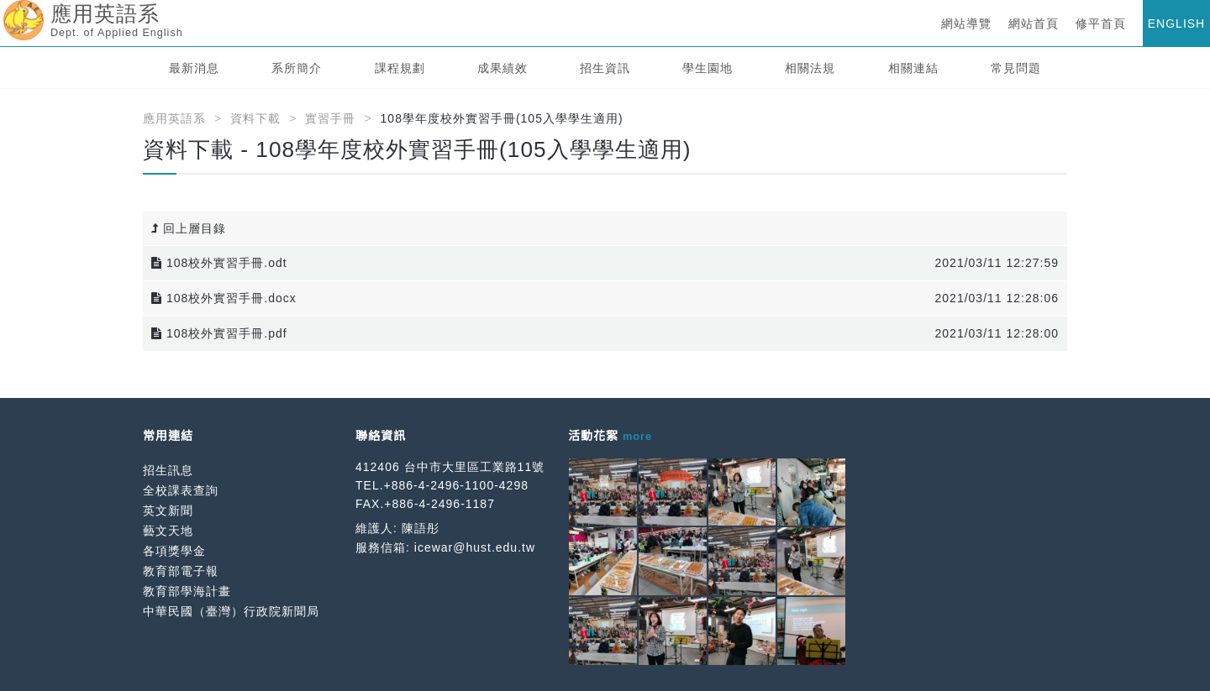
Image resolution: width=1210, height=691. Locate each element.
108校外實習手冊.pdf (219, 333)
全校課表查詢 (180, 490)
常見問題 (1016, 68)
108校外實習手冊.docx (224, 298)
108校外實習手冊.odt (219, 263)
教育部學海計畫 (187, 591)
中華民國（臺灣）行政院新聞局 (231, 611)
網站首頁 (1033, 23)
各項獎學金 (174, 551)
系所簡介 (296, 68)
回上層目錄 (188, 228)
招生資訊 (605, 68)
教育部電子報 (180, 571)
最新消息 (194, 68)
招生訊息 (168, 470)
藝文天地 (168, 530)
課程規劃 (400, 68)
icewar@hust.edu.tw (474, 547)
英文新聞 (168, 510)
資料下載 (255, 118)
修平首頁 (1101, 23)
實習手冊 (330, 118)
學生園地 (707, 68)
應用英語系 (174, 118)
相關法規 (810, 68)
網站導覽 (966, 23)
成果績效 (502, 68)
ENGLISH (1176, 23)
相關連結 (913, 68)
